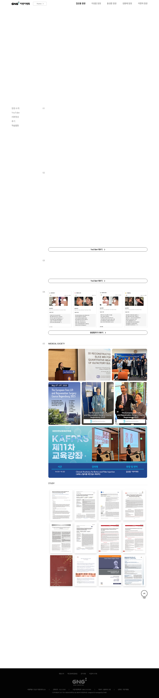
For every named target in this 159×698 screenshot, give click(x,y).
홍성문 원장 (111, 3)
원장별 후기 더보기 (98, 332)
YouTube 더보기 (98, 249)
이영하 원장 (142, 3)
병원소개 (61, 673)
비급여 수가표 (93, 673)
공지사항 (83, 673)
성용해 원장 (127, 3)
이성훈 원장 (96, 3)
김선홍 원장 (80, 3)
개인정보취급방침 (72, 673)
